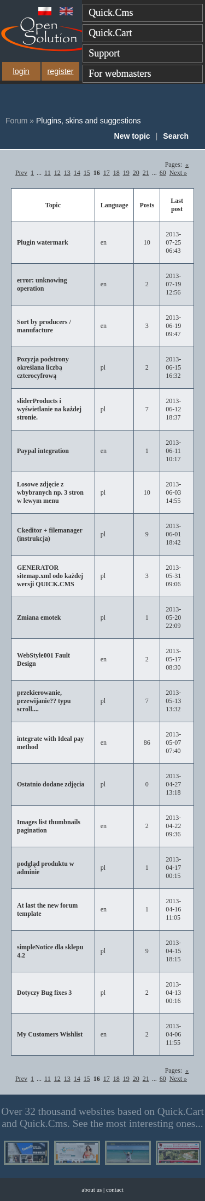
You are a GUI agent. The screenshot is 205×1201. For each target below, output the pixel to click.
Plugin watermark (42, 242)
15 (87, 173)
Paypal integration (43, 451)
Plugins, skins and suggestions (88, 120)
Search (176, 136)
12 (57, 173)
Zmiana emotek (39, 617)
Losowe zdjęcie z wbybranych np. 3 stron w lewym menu (50, 492)
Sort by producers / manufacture (44, 326)
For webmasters (120, 73)
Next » (178, 173)
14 (77, 173)
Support (104, 53)
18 (116, 173)
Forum (16, 120)
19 (126, 173)
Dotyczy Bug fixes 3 (44, 992)
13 (67, 173)
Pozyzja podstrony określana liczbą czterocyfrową (43, 367)
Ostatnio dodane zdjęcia (50, 784)
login (21, 71)
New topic (132, 136)
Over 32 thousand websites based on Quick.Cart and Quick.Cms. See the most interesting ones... (102, 1117)
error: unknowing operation (42, 284)
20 (136, 173)
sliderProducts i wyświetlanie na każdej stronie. (49, 409)
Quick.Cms (111, 12)
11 (47, 173)
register (61, 71)
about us (91, 1189)
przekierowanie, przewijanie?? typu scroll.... (44, 701)
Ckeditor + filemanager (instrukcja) (50, 534)
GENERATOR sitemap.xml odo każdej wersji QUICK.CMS (50, 576)
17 (106, 173)
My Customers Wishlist (50, 1034)
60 (163, 173)
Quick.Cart (110, 32)
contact (115, 1189)
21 (146, 173)
